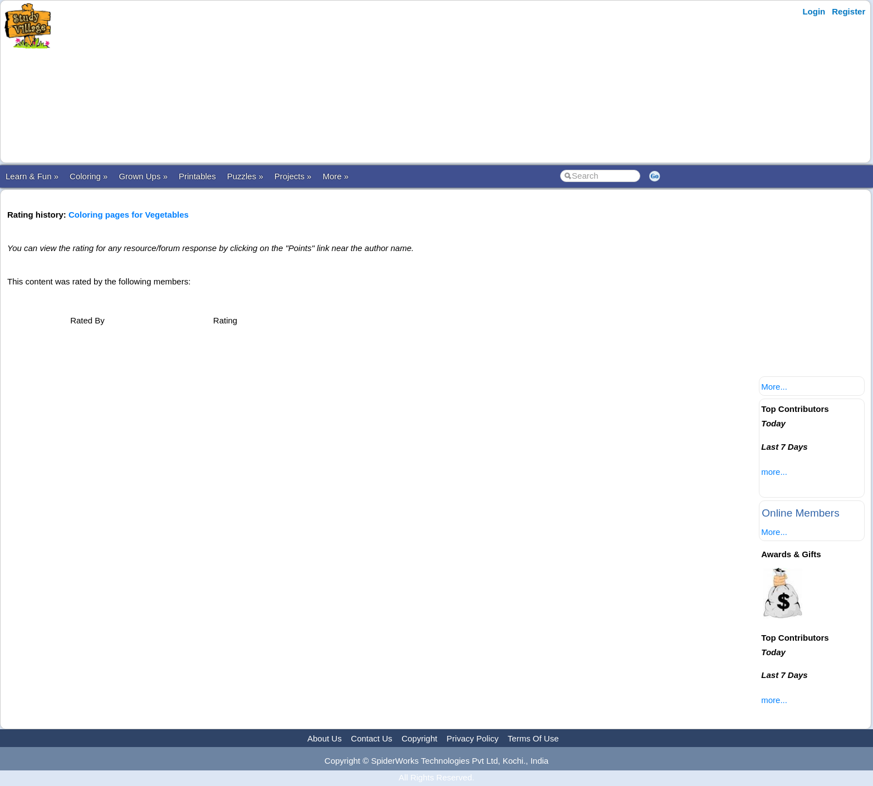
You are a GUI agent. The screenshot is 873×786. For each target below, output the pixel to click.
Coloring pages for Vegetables (128, 214)
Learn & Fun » (32, 176)
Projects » (293, 176)
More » (335, 176)
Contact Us (371, 738)
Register (848, 11)
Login (813, 11)
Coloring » (88, 176)
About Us (324, 738)
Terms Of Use (533, 738)
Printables (197, 176)
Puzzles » (245, 176)
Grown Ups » (143, 176)
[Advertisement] (274, 82)
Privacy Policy (472, 738)
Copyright (419, 738)
